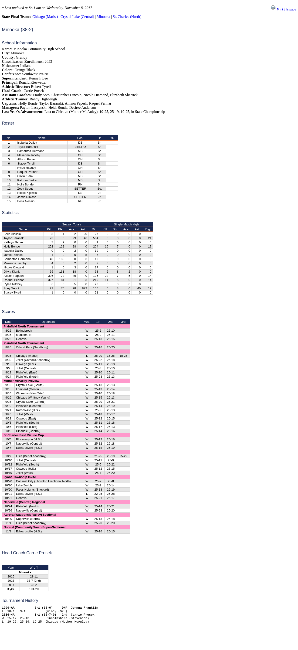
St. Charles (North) (127, 17)
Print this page (283, 9)
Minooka (103, 17)
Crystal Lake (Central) (77, 17)
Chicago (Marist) (45, 17)
